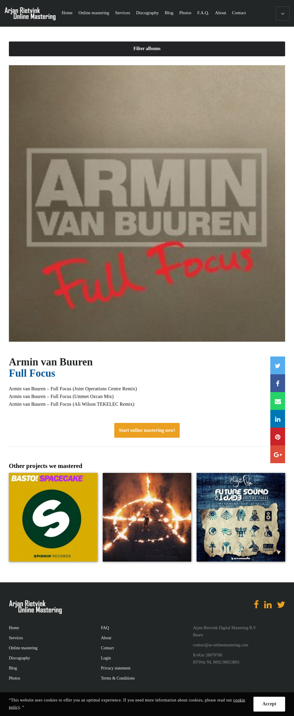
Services (122, 12)
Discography (147, 12)
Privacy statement (116, 668)
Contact (239, 12)
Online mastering (93, 12)
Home (67, 12)
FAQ (105, 628)
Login (106, 658)
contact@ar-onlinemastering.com (220, 645)
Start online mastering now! (147, 430)
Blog (169, 12)
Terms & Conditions (118, 678)
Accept (269, 703)
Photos (185, 12)
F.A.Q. (203, 12)
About (220, 12)
